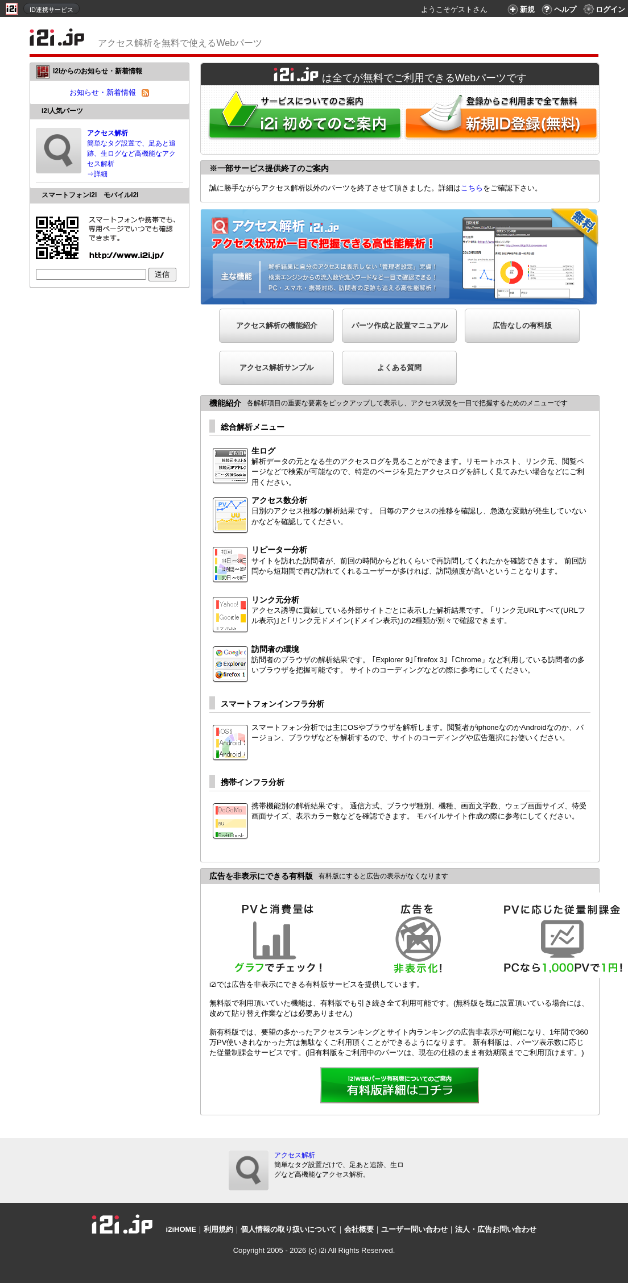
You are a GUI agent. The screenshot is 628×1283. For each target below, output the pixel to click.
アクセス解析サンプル (276, 367)
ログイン (603, 9)
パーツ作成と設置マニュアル (400, 325)
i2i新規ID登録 (503, 119)
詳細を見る (400, 1086)
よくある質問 (399, 367)
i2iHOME (181, 1229)
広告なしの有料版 (522, 325)
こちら (472, 188)
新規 (520, 9)
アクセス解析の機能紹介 (276, 325)
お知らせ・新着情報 (102, 92)
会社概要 (359, 1229)
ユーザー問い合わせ (414, 1229)
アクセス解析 (294, 1155)
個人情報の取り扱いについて (289, 1229)
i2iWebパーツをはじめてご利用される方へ (302, 119)
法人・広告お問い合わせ (495, 1229)
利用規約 (218, 1229)
